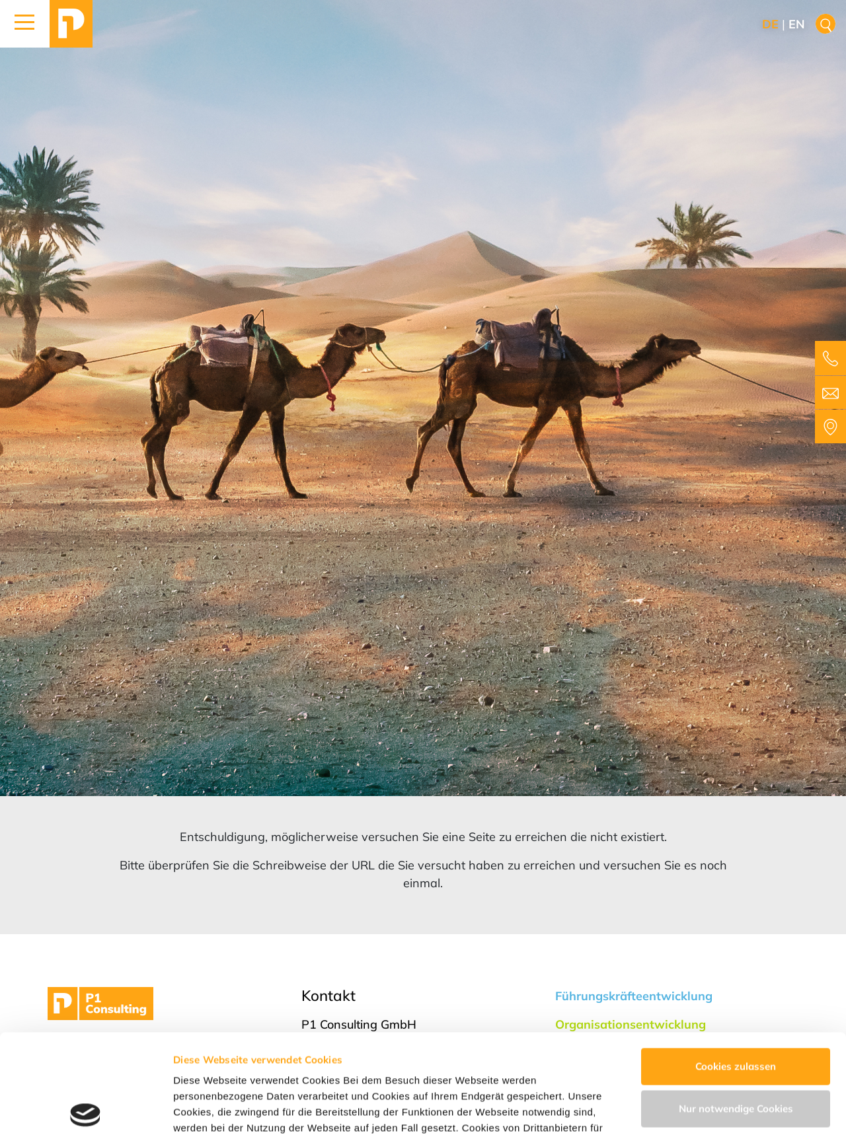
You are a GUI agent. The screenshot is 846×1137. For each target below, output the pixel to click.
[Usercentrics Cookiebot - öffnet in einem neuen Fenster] (85, 1111)
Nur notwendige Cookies (736, 1007)
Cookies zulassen (735, 965)
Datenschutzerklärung (396, 1074)
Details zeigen (206, 1111)
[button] (25, 24)
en (796, 24)
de (770, 24)
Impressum (496, 1074)
